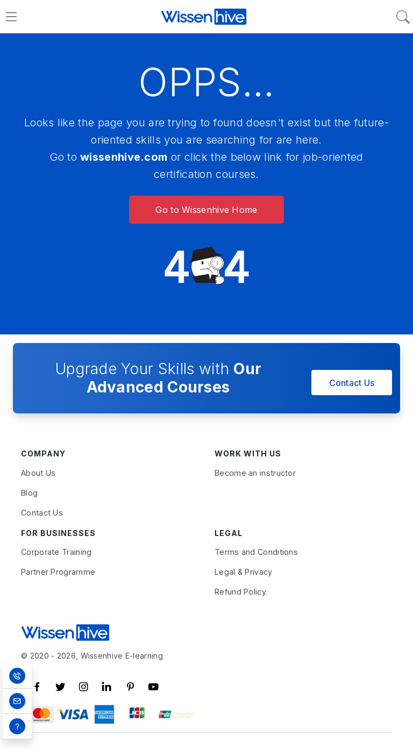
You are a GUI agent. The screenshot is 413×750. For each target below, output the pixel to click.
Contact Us (352, 382)
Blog (29, 492)
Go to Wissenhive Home (206, 209)
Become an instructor (255, 472)
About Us (38, 472)
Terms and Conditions (256, 551)
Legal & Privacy (244, 571)
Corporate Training (56, 551)
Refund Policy (240, 591)
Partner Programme (58, 571)
